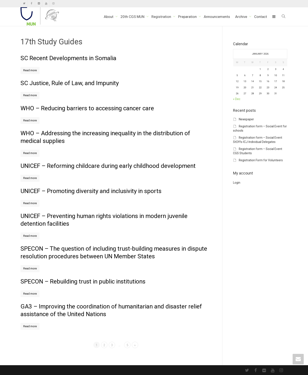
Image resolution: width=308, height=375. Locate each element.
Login (236, 182)
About (109, 17)
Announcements (217, 17)
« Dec (236, 99)
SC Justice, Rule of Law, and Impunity (70, 83)
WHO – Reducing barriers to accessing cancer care (87, 108)
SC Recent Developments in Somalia (68, 58)
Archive (241, 17)
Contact (260, 17)
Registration (161, 17)
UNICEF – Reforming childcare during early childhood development (108, 165)
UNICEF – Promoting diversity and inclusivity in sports (91, 191)
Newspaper (246, 119)
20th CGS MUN (132, 17)
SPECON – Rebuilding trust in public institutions (83, 281)
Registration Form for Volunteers (261, 160)
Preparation (188, 17)
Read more (30, 70)
